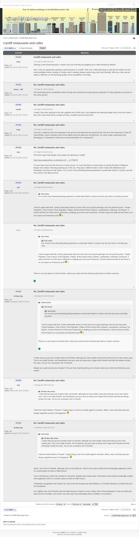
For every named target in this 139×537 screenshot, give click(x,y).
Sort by (74, 504)
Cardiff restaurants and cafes (23, 43)
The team (118, 10)
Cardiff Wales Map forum (28, 38)
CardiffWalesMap (27, 18)
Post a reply (10, 48)
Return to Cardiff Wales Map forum (17, 515)
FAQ (101, 10)
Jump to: (107, 515)
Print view (134, 38)
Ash (18, 187)
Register (127, 10)
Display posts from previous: (51, 504)
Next (132, 504)
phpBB (62, 532)
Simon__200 (18, 89)
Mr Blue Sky (18, 296)
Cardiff (18, 109)
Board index (13, 38)
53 (134, 48)
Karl (18, 152)
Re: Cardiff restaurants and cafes (49, 85)
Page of (114, 48)
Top (133, 80)
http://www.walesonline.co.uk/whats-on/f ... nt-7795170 (56, 160)
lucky (18, 62)
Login (135, 10)
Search (109, 10)
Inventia (78, 534)
